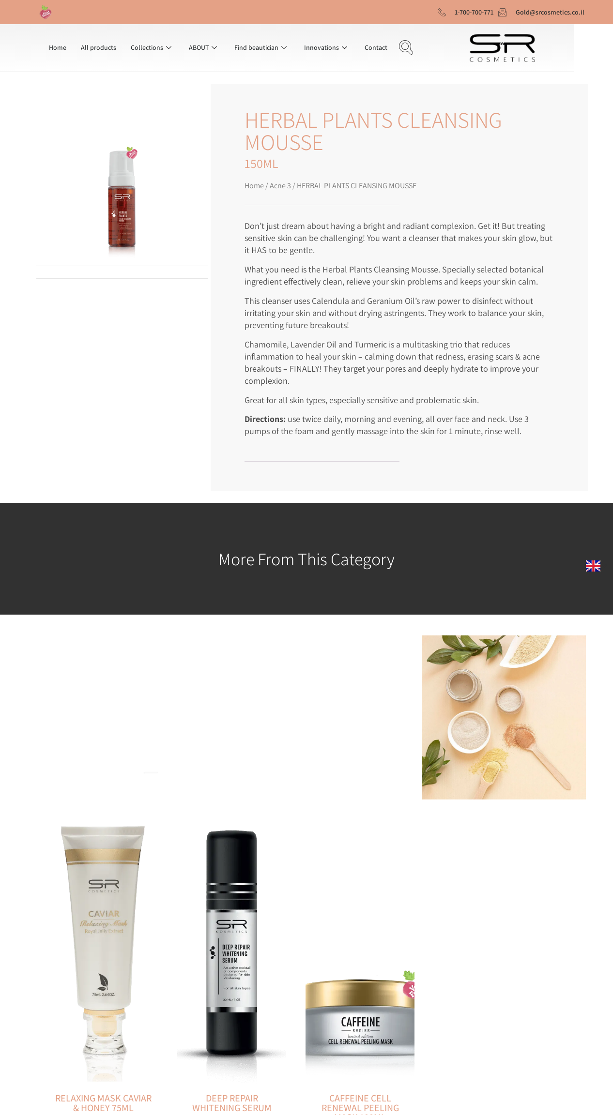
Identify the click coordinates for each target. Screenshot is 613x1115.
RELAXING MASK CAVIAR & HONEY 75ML (103, 1103)
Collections (151, 47)
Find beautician (260, 47)
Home (57, 47)
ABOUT (203, 47)
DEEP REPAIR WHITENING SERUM (232, 1103)
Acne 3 (280, 186)
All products (98, 47)
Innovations (325, 47)
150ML (261, 163)
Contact (376, 47)
